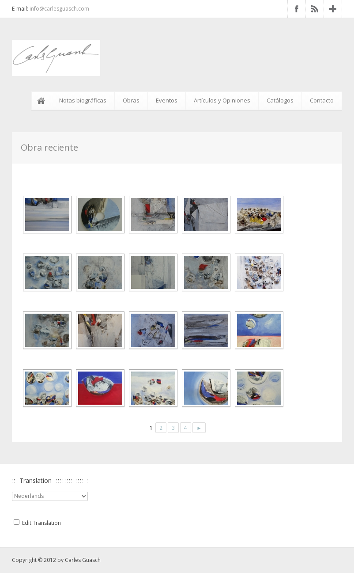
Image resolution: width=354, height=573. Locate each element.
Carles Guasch (83, 560)
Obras (131, 100)
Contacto (322, 100)
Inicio (43, 101)
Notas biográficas (82, 100)
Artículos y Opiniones (222, 100)
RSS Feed (315, 9)
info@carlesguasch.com (59, 8)
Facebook (296, 9)
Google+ (333, 9)
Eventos (166, 100)
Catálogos (280, 100)
